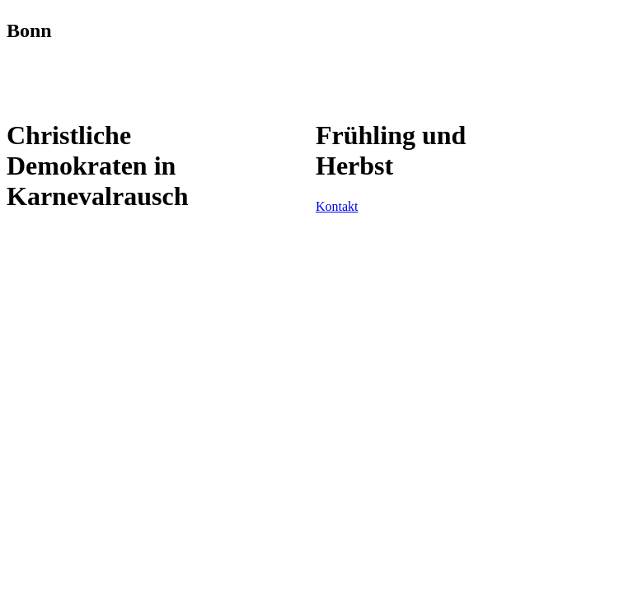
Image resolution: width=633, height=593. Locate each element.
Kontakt (337, 206)
